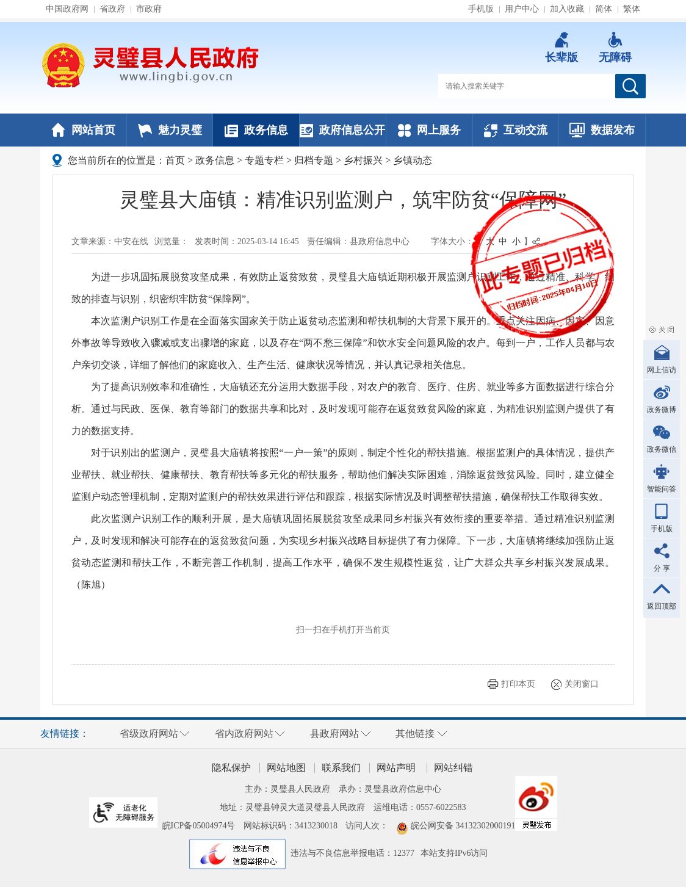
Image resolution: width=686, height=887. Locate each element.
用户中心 (522, 8)
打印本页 (518, 684)
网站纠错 (453, 767)
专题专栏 (264, 160)
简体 (603, 8)
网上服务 (429, 130)
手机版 (481, 8)
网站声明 (396, 767)
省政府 (112, 8)
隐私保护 (231, 767)
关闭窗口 (582, 684)
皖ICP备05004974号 (199, 825)
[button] (561, 47)
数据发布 (602, 130)
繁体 (631, 8)
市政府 (149, 8)
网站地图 (286, 767)
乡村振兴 (363, 160)
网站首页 (83, 130)
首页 (175, 160)
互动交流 (515, 130)
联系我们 (341, 767)
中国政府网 (67, 8)
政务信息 (256, 130)
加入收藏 (567, 8)
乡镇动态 (412, 160)
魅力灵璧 (170, 130)
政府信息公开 (342, 130)
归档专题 (313, 160)
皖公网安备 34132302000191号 (467, 825)
